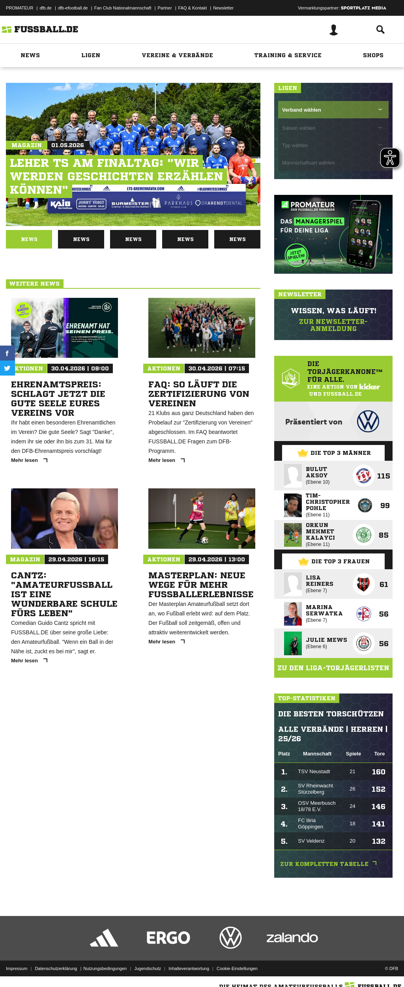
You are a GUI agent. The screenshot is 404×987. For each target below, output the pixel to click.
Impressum (16, 968)
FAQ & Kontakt (192, 8)
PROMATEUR (19, 8)
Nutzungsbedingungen (105, 968)
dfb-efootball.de (73, 8)
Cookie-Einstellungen (237, 968)
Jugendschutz (147, 968)
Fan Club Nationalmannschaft (123, 8)
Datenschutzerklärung (56, 968)
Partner (165, 8)
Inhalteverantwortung (188, 968)
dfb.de (45, 8)
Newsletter (223, 8)
